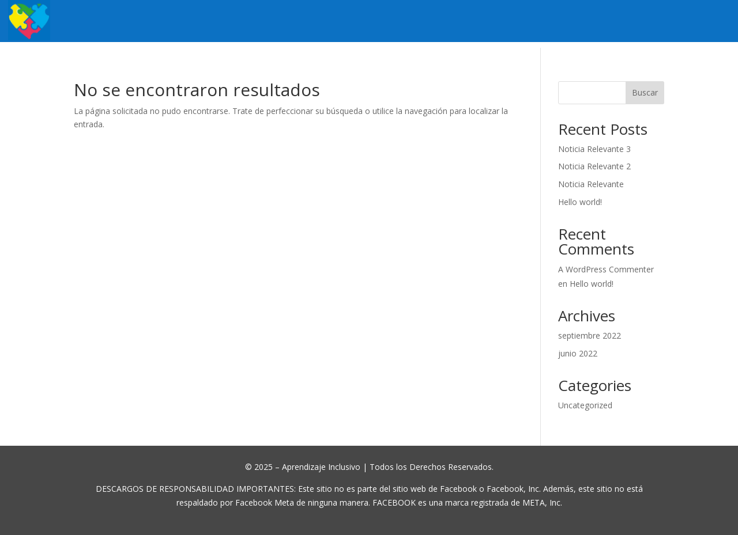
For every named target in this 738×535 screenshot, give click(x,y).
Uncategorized (585, 405)
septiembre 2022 (589, 335)
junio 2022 (577, 353)
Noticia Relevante (591, 184)
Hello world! (580, 201)
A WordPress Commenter (606, 269)
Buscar (645, 92)
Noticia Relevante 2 (594, 166)
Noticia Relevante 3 (594, 148)
